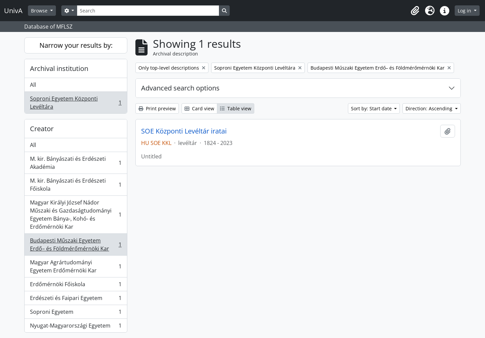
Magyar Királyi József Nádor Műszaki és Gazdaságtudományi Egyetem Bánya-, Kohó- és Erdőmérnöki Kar (76, 214)
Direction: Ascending (430, 108)
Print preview (157, 108)
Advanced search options (180, 87)
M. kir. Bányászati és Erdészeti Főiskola (76, 184)
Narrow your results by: (75, 45)
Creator (42, 128)
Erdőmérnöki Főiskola (76, 285)
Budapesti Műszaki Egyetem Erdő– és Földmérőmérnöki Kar (76, 244)
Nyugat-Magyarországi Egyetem (76, 327)
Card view (199, 108)
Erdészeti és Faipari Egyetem (76, 299)
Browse (40, 10)
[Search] (148, 10)
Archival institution (59, 68)
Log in (465, 10)
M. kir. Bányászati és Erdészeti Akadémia (76, 163)
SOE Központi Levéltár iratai (184, 131)
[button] (415, 10)
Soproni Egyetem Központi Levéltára (76, 102)
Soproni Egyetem (76, 313)
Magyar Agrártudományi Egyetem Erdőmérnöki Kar (76, 266)
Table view (235, 108)
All (33, 84)
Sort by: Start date (372, 108)
